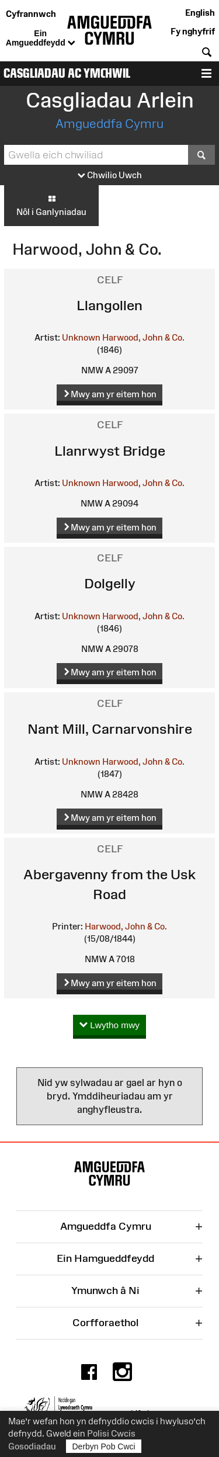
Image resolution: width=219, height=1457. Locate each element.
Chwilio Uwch (110, 175)
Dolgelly (109, 583)
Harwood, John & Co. (143, 337)
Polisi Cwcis (111, 1433)
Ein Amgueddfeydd (40, 38)
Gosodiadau (32, 1446)
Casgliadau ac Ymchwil (67, 73)
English (200, 13)
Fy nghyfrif (193, 31)
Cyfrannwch (31, 14)
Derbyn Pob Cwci (103, 1446)
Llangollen (109, 305)
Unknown (81, 337)
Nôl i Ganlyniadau (51, 205)
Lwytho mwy (109, 1025)
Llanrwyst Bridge (109, 451)
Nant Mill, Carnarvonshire (109, 729)
